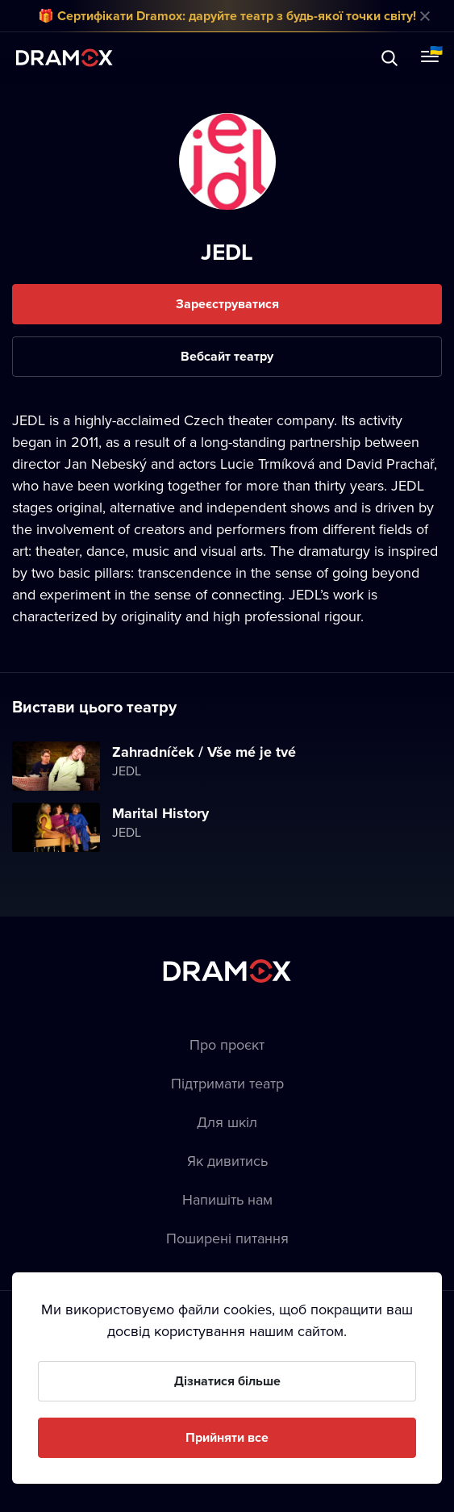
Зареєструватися (227, 303)
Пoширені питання (227, 1238)
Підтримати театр (227, 1083)
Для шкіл (227, 1122)
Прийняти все (227, 1437)
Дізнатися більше (227, 1381)
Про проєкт (227, 1044)
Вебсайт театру (227, 356)
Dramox (64, 57)
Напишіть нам (227, 1199)
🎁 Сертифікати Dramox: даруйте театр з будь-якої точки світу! (227, 15)
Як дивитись (227, 1161)
